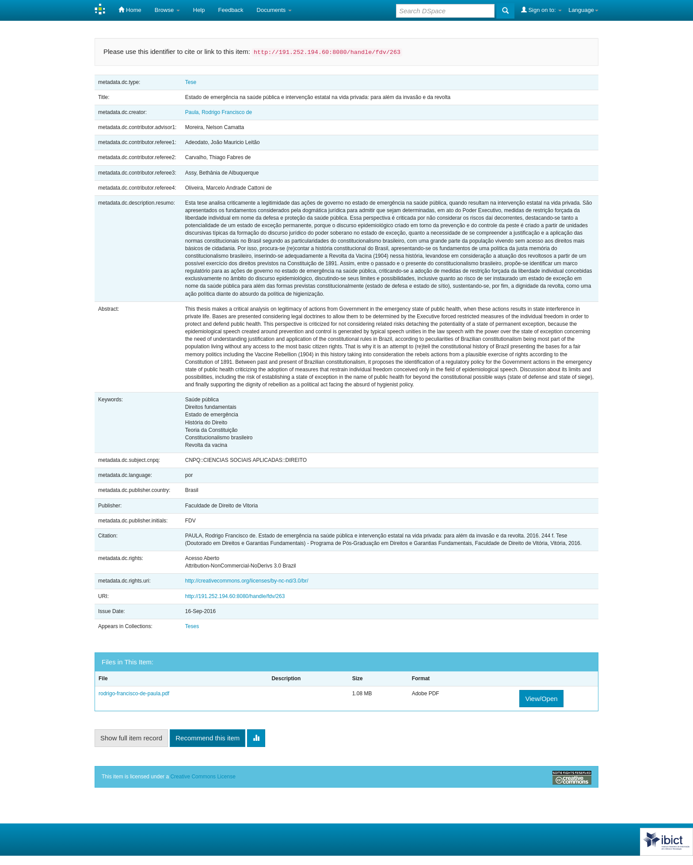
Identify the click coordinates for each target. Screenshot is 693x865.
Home (129, 9)
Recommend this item (207, 738)
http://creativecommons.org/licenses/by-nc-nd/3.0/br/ (246, 581)
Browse (167, 10)
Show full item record (131, 738)
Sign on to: (541, 9)
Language (583, 10)
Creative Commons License (202, 777)
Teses (192, 626)
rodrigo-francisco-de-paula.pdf (134, 693)
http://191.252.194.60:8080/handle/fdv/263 (235, 596)
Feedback (231, 10)
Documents (274, 10)
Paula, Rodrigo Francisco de (218, 112)
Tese (190, 82)
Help (199, 10)
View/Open (541, 698)
